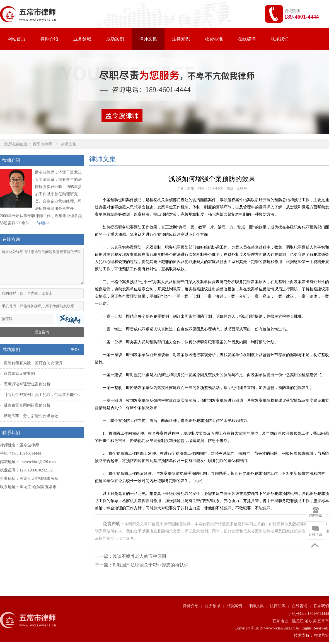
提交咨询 (42, 332)
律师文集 (148, 39)
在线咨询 (247, 39)
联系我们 (280, 39)
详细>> (43, 223)
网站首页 (16, 39)
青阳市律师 (42, 144)
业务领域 (82, 39)
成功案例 (115, 39)
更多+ (75, 350)
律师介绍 (49, 39)
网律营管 (321, 635)
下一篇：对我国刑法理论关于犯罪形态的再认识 (141, 565)
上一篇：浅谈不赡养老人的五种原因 (130, 556)
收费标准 (214, 39)
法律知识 (181, 39)
